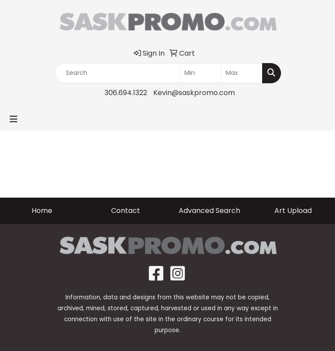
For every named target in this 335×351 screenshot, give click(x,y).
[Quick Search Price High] (242, 73)
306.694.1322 (125, 93)
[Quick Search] (117, 73)
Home (42, 211)
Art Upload (293, 211)
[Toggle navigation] (13, 119)
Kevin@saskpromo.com (194, 93)
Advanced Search (209, 211)
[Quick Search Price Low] (200, 73)
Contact (125, 211)
